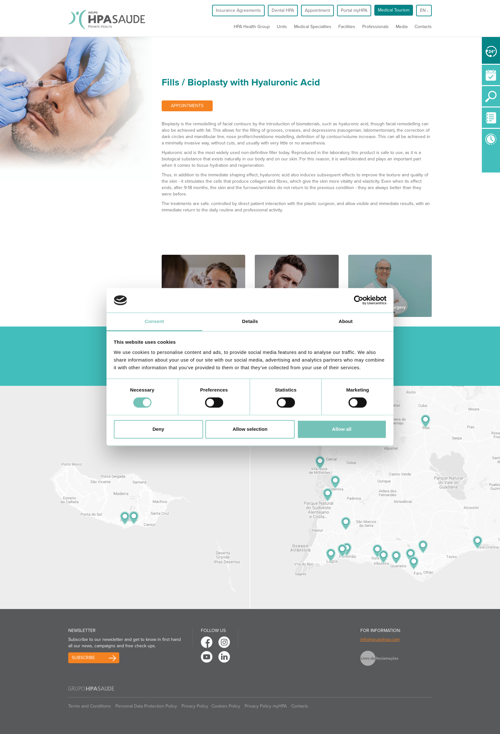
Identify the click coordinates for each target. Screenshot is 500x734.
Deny (158, 429)
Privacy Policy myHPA (266, 706)
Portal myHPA (354, 10)
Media (402, 26)
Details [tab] (250, 321)
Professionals (375, 26)
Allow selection (249, 429)
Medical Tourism (393, 10)
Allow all (341, 429)
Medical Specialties (312, 26)
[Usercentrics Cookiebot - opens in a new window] (358, 300)
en (424, 10)
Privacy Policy (194, 706)
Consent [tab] (154, 321)
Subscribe (83, 657)
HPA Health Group (252, 26)
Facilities (346, 26)
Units (282, 26)
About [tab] (346, 321)
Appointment (317, 10)
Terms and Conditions (89, 706)
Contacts (423, 26)
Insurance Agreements (238, 10)
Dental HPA (283, 10)
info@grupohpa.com (380, 639)
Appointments (187, 105)
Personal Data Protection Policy (146, 706)
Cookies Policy (225, 706)
